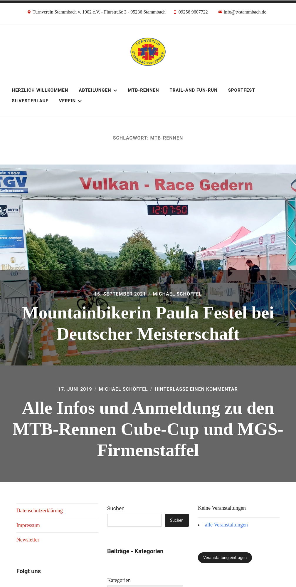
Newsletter (27, 540)
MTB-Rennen (143, 90)
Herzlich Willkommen (40, 90)
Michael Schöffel (177, 294)
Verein (70, 100)
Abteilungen (98, 90)
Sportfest (241, 90)
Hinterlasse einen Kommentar (196, 389)
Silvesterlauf (30, 100)
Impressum (28, 525)
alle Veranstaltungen (226, 525)
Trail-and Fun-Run (193, 90)
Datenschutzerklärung (39, 511)
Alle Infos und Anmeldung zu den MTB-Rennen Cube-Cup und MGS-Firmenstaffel (148, 429)
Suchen (116, 508)
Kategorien (119, 580)
